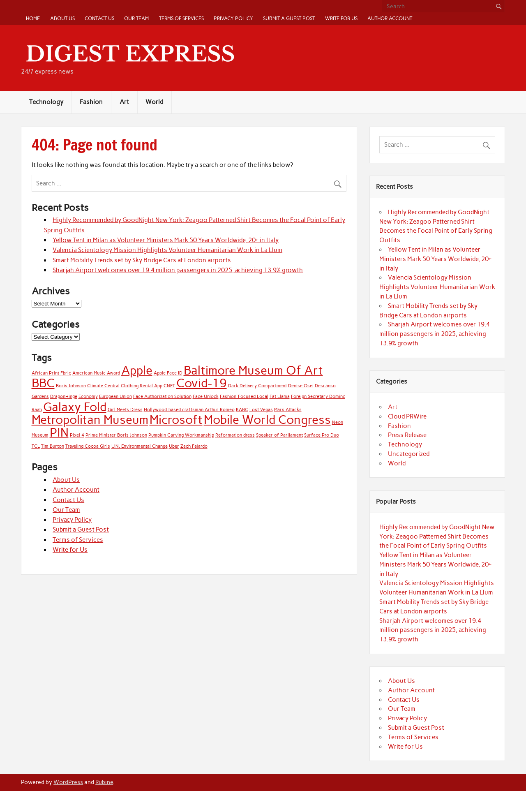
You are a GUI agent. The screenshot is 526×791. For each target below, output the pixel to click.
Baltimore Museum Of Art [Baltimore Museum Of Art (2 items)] (253, 370)
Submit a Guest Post (289, 18)
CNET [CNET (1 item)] (169, 386)
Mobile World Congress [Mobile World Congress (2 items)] (267, 419)
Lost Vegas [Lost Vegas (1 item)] (261, 409)
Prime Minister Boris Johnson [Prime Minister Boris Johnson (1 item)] (116, 435)
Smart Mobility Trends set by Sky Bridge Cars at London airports (142, 260)
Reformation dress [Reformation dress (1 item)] (235, 435)
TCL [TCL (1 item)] (36, 446)
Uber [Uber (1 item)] (174, 446)
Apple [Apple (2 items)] (136, 370)
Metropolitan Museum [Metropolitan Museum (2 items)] (90, 419)
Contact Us (99, 18)
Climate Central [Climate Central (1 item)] (103, 386)
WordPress (68, 782)
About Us (62, 18)
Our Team (136, 18)
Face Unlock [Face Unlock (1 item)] (206, 396)
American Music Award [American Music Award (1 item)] (96, 373)
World (154, 102)
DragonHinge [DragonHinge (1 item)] (63, 396)
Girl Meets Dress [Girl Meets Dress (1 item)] (125, 409)
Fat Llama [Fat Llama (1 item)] (280, 396)
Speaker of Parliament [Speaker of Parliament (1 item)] (279, 435)
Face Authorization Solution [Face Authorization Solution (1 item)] (162, 396)
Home (33, 18)
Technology (46, 102)
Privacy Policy (233, 18)
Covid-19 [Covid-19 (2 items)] (201, 383)
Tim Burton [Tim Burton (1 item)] (52, 446)
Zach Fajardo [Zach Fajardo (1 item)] (194, 446)
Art (124, 102)
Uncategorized (408, 454)
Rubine (104, 782)
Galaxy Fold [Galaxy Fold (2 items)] (74, 407)
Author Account (389, 18)
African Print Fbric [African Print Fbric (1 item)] (51, 373)
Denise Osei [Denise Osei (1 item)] (301, 386)
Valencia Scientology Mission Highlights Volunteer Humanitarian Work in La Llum (167, 250)
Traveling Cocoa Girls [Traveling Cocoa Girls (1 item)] (87, 446)
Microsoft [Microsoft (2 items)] (176, 419)
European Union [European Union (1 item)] (115, 396)
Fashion (91, 102)
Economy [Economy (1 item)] (88, 396)
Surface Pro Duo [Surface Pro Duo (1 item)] (321, 435)
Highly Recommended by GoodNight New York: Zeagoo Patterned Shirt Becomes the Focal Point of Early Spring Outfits (436, 536)
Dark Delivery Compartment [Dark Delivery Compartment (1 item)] (257, 386)
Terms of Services (181, 18)
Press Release (407, 435)
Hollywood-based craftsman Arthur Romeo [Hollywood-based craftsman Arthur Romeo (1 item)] (189, 409)
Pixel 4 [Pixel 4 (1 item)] (77, 435)
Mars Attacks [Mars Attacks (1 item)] (288, 409)
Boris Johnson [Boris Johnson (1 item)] (71, 386)
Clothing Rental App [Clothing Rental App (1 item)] (141, 386)
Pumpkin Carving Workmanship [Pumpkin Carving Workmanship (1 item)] (181, 435)
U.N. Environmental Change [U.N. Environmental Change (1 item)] (139, 446)
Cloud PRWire (407, 416)
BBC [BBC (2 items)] (43, 383)
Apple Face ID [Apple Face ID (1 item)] (168, 373)
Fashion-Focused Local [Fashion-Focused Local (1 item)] (244, 396)
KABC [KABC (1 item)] (242, 409)
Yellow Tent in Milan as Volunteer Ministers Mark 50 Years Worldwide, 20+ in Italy (166, 240)
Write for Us (341, 18)
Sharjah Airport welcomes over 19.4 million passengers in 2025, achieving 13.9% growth (178, 270)
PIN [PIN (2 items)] (59, 432)
